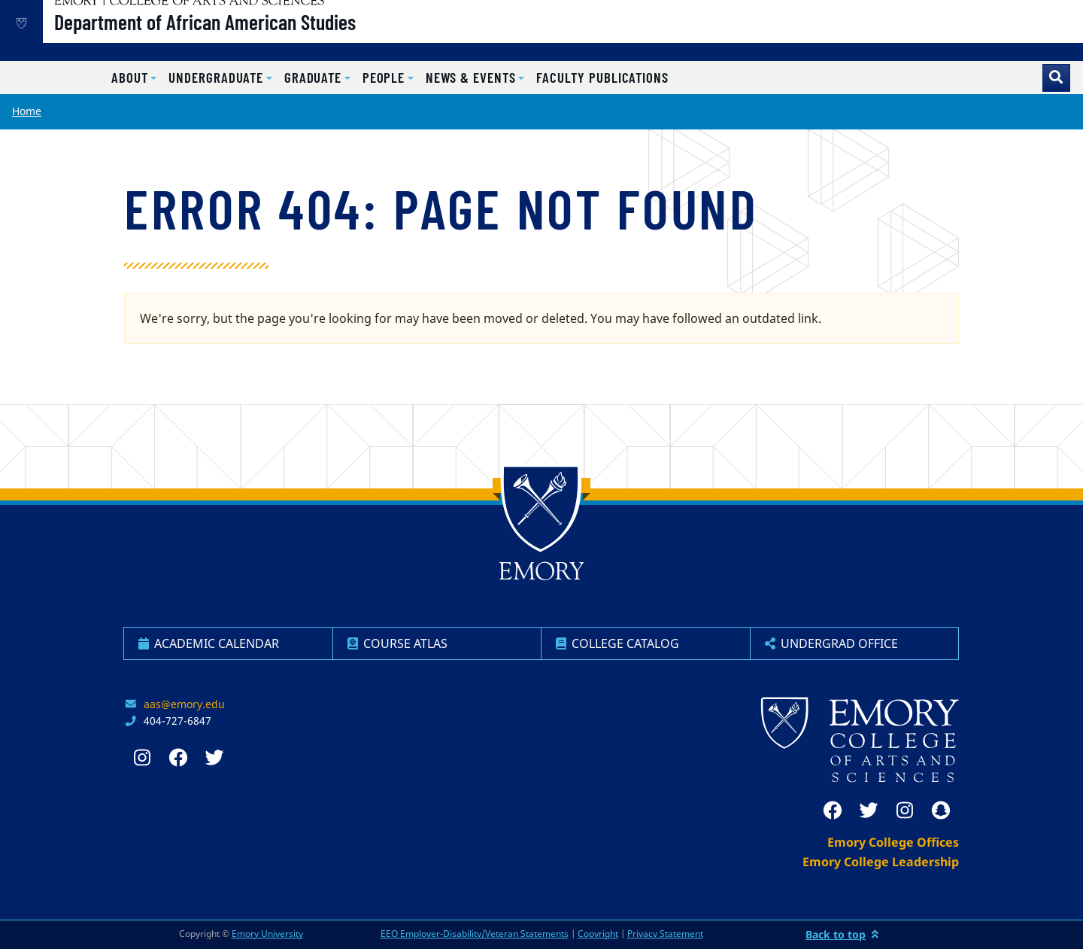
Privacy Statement (665, 933)
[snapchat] (941, 810)
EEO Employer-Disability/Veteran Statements (475, 933)
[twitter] (869, 810)
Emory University (267, 933)
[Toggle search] (1056, 78)
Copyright (598, 933)
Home (26, 111)
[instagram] (905, 810)
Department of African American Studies (256, 38)
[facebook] (833, 810)
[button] (133, 78)
